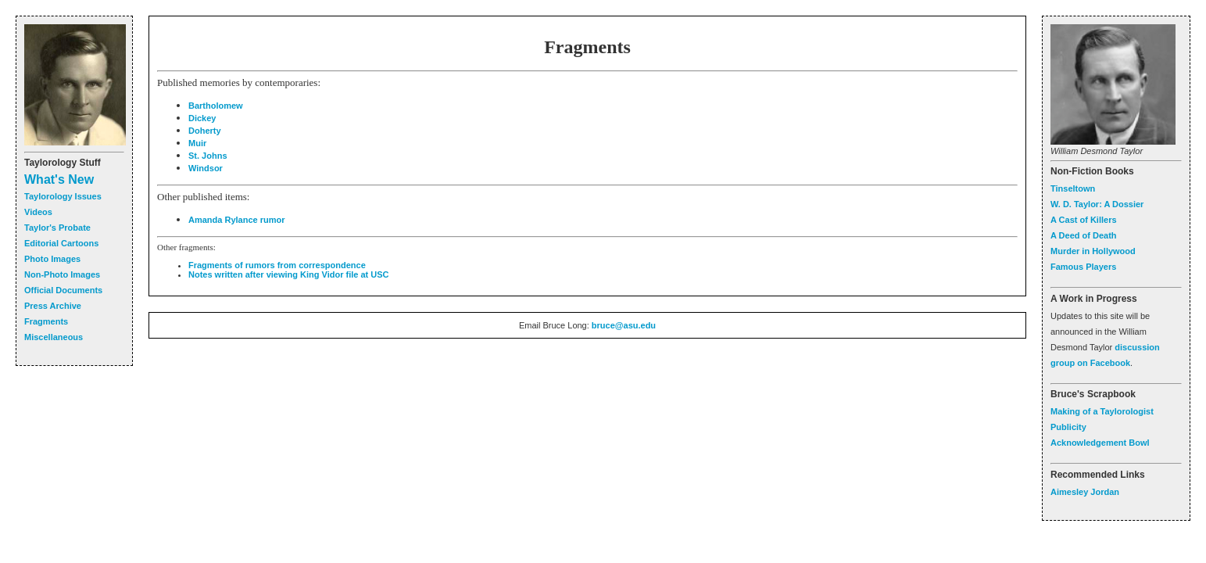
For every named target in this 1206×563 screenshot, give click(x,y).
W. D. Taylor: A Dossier (1096, 204)
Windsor (205, 168)
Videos (38, 212)
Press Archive (52, 305)
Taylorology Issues (63, 196)
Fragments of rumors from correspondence (277, 265)
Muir (197, 143)
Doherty (204, 130)
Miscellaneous (53, 337)
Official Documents (63, 290)
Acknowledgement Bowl (1100, 442)
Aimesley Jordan (1084, 492)
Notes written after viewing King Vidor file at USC (288, 274)
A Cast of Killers (1083, 219)
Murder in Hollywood (1093, 251)
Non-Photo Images (62, 274)
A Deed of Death (1083, 235)
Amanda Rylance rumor (236, 219)
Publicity (1068, 427)
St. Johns (207, 155)
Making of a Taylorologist (1102, 411)
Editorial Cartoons (61, 243)
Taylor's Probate (57, 227)
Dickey (202, 118)
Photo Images (52, 259)
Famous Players (1083, 266)
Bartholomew (215, 105)
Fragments (46, 321)
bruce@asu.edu (624, 325)
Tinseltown (1072, 188)
